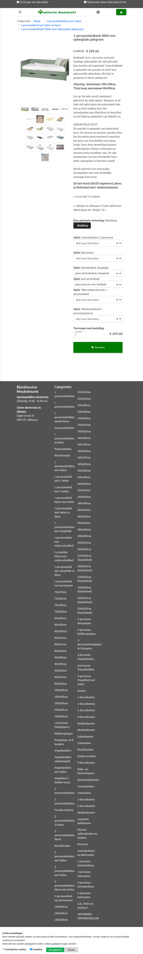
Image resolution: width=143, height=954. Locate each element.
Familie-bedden (64, 810)
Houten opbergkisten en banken (87, 833)
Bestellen (98, 347)
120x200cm (61, 919)
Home (37, 21)
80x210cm (60, 637)
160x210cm (84, 490)
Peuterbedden (63, 449)
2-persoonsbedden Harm (64, 835)
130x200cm (84, 418)
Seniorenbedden (64, 427)
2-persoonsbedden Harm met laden (64, 885)
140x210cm (84, 457)
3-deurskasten (86, 710)
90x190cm (60, 664)
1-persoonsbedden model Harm (64, 417)
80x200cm (60, 631)
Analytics (36, 949)
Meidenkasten (86, 729)
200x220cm (84, 549)
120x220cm (84, 398)
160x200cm (84, 483)
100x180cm (61, 690)
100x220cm (61, 716)
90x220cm (60, 683)
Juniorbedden (85, 786)
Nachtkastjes (62, 455)
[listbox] (98, 273)
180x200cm (84, 516)
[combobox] (98, 243)
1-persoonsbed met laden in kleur (41, 25)
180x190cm (84, 509)
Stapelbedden (62, 750)
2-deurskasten (86, 703)
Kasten (81, 690)
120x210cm (84, 392)
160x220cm (84, 496)
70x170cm (60, 592)
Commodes (84, 743)
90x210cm (60, 677)
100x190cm (61, 696)
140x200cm (84, 451)
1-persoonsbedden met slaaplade (64, 527)
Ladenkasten (85, 736)
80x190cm (60, 624)
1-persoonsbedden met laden (64, 21)
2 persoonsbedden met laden (64, 870)
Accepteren (55, 949)
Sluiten (71, 949)
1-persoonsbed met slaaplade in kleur (64, 570)
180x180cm (84, 503)
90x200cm (60, 670)
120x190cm (61, 913)
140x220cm (84, 464)
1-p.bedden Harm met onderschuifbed (64, 556)
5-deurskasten (86, 762)
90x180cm (60, 657)
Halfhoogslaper (63, 733)
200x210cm (84, 542)
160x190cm (84, 477)
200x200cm (84, 536)
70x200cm (60, 611)
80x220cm (60, 650)
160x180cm (84, 470)
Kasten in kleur (86, 756)
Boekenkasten (86, 723)
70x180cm (60, 598)
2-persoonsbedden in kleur (64, 820)
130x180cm (84, 405)
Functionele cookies (14, 949)
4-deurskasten (86, 716)
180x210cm (84, 523)
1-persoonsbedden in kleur (64, 438)
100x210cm (61, 709)
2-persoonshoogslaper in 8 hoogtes (89, 644)
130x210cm (84, 424)
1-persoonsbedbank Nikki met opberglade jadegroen (52, 29)
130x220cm (84, 431)
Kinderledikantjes (88, 779)
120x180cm (61, 906)
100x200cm (61, 703)
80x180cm (60, 618)
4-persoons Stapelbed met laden (86, 680)
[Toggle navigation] (20, 12)
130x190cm (84, 411)
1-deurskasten (86, 697)
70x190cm (60, 605)
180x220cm (84, 529)
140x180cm (84, 438)
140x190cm (84, 444)
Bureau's (82, 844)
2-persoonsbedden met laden (64, 856)
